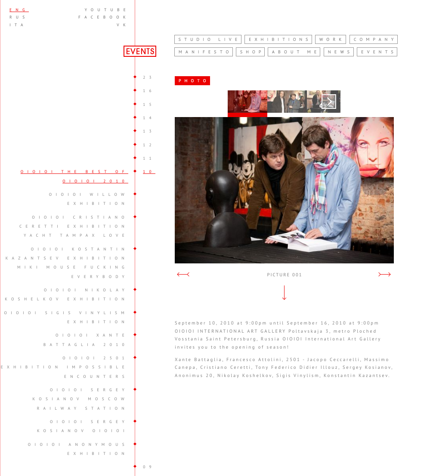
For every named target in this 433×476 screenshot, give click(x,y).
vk (123, 25)
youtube (107, 9)
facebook (104, 17)
